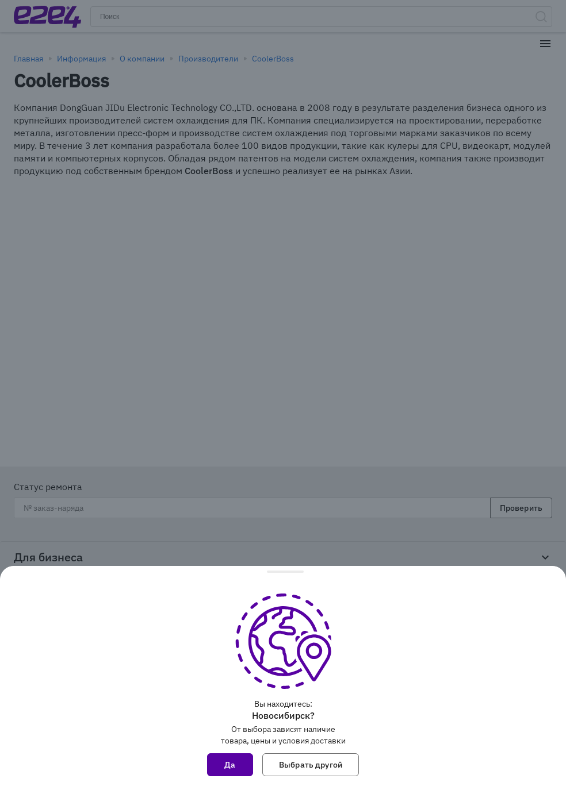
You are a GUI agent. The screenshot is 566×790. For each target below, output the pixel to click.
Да (229, 765)
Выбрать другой (310, 765)
